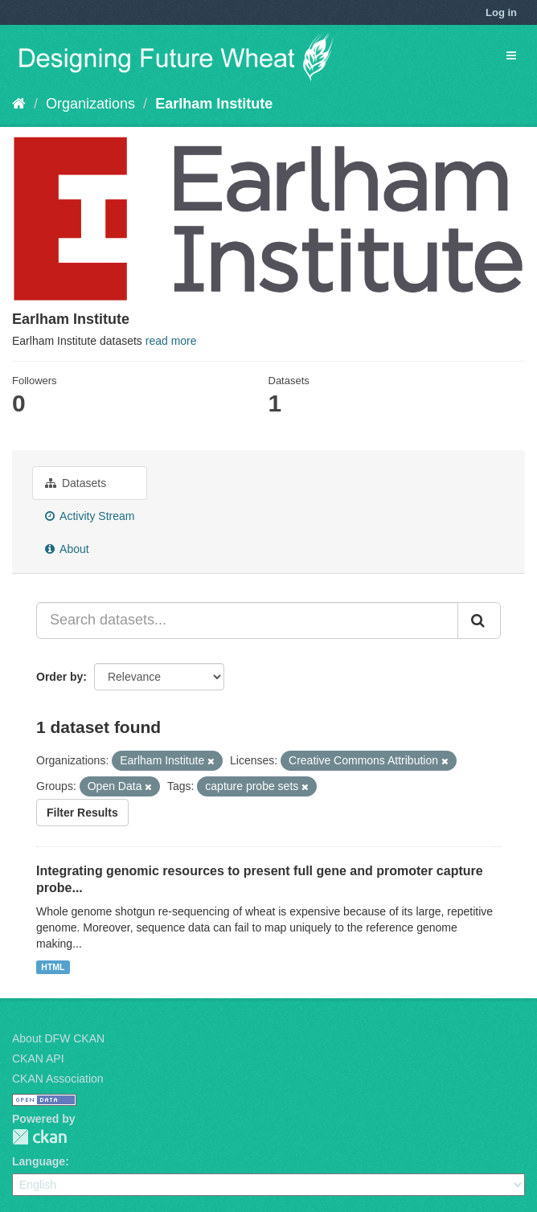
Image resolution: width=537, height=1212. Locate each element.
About (67, 549)
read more (171, 340)
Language (38, 1161)
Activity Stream (89, 516)
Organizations (90, 104)
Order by (59, 676)
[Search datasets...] (247, 620)
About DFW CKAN (58, 1038)
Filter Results (82, 812)
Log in (501, 12)
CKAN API (38, 1058)
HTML (52, 967)
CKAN (39, 1136)
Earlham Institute (214, 104)
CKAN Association (58, 1078)
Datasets (75, 483)
